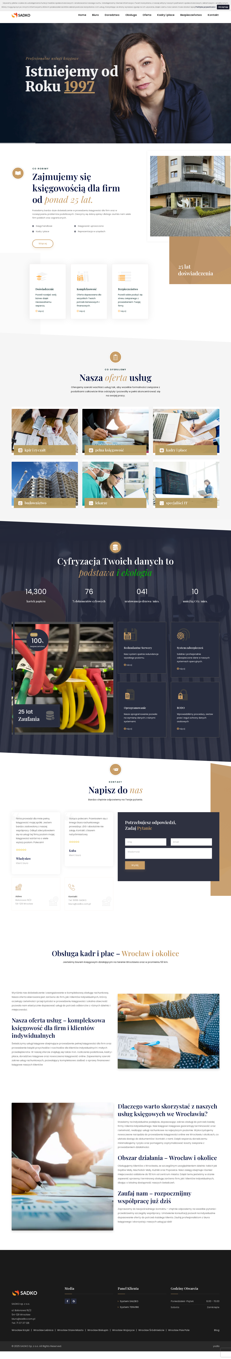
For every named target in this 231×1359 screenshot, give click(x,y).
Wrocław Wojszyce (123, 1338)
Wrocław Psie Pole (178, 1338)
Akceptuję (223, 7)
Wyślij (134, 867)
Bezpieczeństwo (191, 15)
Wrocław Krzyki (20, 1338)
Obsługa (131, 15)
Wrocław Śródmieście (151, 1338)
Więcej (43, 243)
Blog (216, 1338)
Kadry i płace (165, 15)
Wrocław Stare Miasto (70, 1338)
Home (82, 15)
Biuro (95, 15)
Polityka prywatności (205, 7)
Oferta (147, 15)
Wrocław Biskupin (97, 1338)
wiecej (129, 665)
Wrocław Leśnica (43, 1338)
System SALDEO (129, 1309)
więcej (41, 311)
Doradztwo (112, 15)
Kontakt (213, 15)
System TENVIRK (129, 1314)
